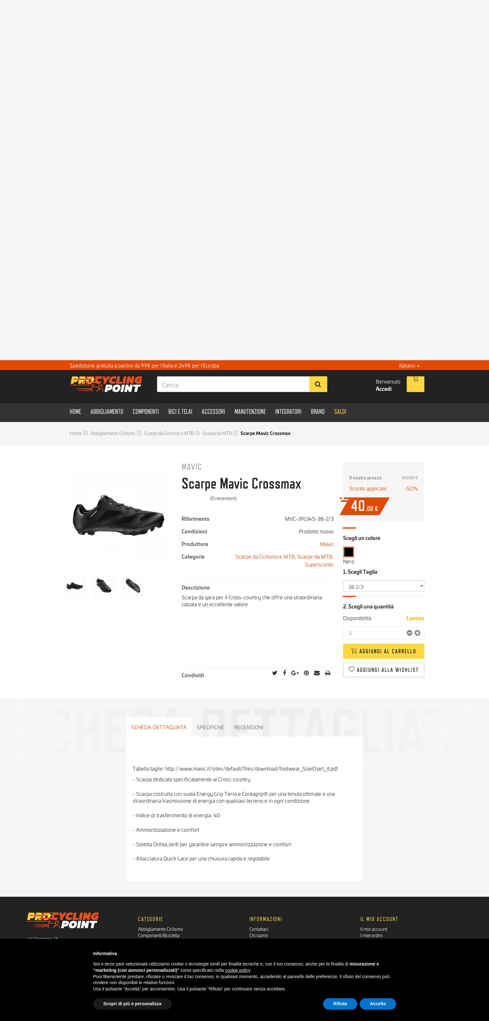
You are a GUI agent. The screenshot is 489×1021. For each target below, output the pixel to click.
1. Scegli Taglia (360, 571)
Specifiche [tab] (210, 727)
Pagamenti (259, 922)
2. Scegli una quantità (368, 606)
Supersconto (319, 564)
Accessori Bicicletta (156, 928)
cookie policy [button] (237, 970)
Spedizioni (259, 928)
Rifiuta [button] (340, 1003)
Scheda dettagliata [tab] (159, 727)
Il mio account (373, 910)
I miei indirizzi (373, 922)
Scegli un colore (361, 538)
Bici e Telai (148, 922)
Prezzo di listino (366, 471)
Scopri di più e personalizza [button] (132, 1003)
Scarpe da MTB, (315, 556)
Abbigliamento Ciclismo (160, 910)
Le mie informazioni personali (388, 928)
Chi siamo (258, 916)
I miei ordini (371, 916)
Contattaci (258, 910)
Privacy (256, 935)
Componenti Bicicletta (158, 916)
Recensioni (248, 727)
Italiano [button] (409, 365)
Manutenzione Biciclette (161, 935)
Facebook (41, 937)
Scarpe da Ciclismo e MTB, (266, 556)
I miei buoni (371, 935)
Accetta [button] (378, 1003)
